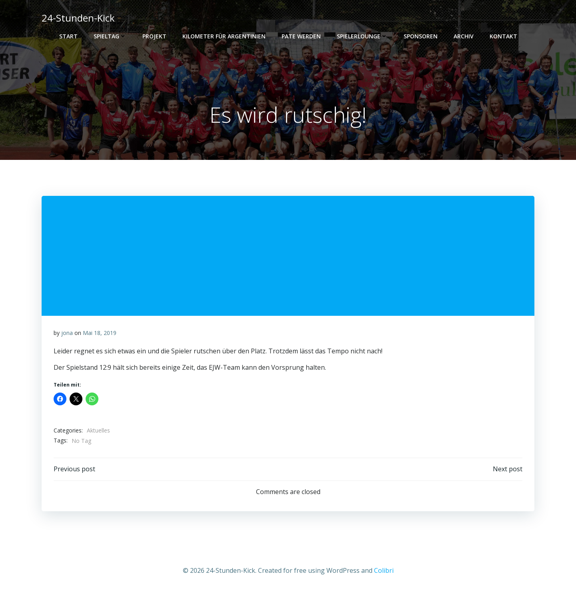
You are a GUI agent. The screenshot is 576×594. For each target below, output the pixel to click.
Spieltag (110, 36)
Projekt (154, 36)
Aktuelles (98, 430)
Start (68, 36)
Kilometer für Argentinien (224, 36)
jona (67, 333)
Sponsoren (421, 36)
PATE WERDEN (301, 36)
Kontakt (503, 36)
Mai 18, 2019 (99, 333)
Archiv (464, 36)
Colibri (384, 570)
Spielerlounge (362, 36)
